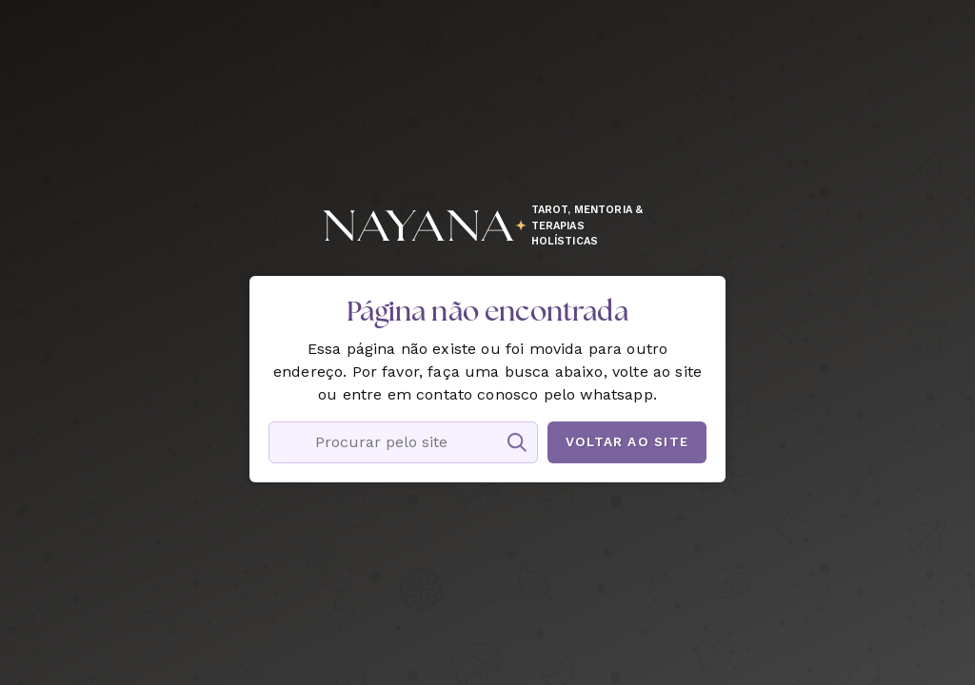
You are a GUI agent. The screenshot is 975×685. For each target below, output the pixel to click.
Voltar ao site (627, 441)
